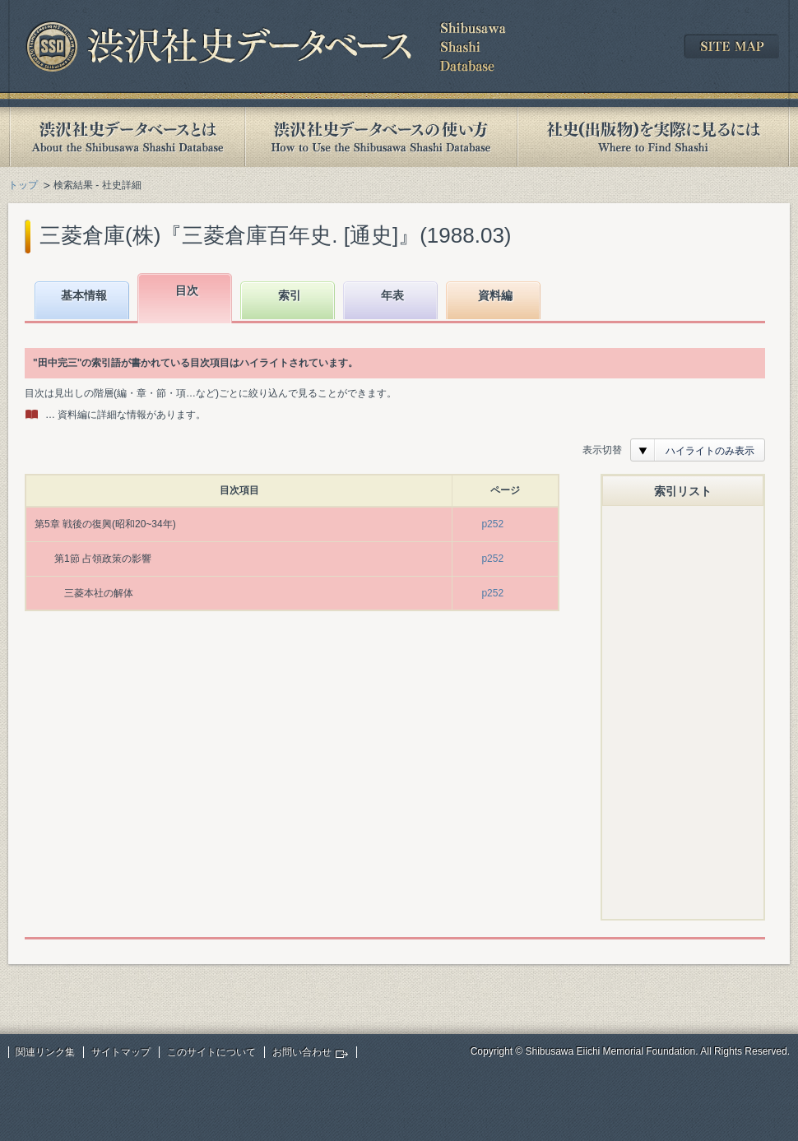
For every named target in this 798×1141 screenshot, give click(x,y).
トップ (23, 185)
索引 (289, 295)
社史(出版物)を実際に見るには (653, 137)
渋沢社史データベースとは (126, 137)
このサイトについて (211, 1052)
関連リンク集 (45, 1052)
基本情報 (84, 295)
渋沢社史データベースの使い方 (380, 137)
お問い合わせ (302, 1052)
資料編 (495, 295)
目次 (186, 290)
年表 (392, 295)
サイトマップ (121, 1052)
